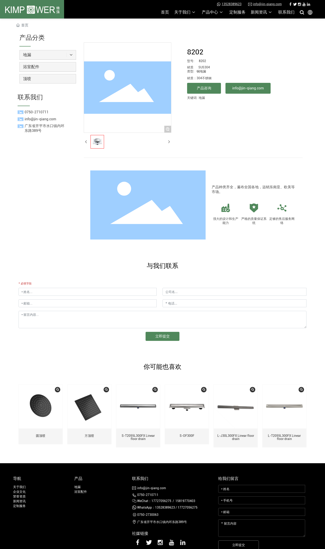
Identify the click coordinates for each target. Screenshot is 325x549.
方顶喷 (89, 435)
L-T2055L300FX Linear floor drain (284, 437)
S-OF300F (187, 435)
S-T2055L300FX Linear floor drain (138, 437)
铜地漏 (201, 71)
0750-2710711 (37, 112)
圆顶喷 (40, 435)
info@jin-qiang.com (267, 4)
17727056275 (187, 507)
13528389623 (231, 4)
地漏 (202, 98)
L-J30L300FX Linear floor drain (235, 437)
